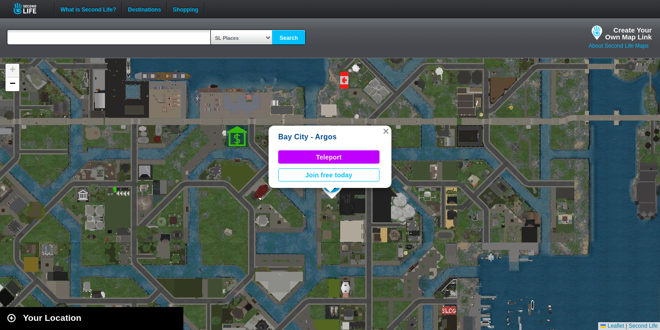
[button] (385, 131)
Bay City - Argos (307, 137)
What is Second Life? (88, 8)
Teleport (329, 157)
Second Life (30, 8)
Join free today (328, 175)
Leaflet (612, 326)
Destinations (144, 8)
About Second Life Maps (618, 46)
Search (289, 38)
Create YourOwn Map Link (628, 33)
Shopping (185, 8)
